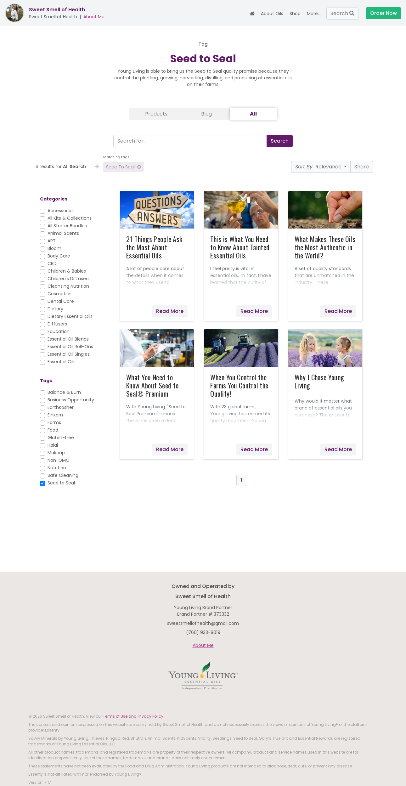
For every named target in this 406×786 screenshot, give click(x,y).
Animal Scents (63, 233)
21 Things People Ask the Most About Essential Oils (154, 247)
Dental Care (61, 301)
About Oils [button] (272, 13)
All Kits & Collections (70, 218)
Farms (54, 422)
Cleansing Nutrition (68, 286)
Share (361, 166)
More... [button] (314, 13)
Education (59, 331)
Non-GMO (59, 460)
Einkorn (55, 415)
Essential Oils (62, 362)
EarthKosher (61, 407)
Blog (206, 113)
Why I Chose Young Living (319, 381)
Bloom (54, 248)
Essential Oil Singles (69, 354)
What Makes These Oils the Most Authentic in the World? (325, 247)
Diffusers (57, 324)
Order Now (383, 13)
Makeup (56, 453)
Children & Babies (67, 271)
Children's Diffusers (69, 278)
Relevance (319, 166)
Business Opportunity (71, 400)
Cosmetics (59, 294)
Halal (53, 445)
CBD (52, 263)
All (253, 113)
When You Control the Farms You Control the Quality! (239, 385)
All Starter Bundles (67, 226)
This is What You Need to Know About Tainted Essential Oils (239, 247)
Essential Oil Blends (68, 339)
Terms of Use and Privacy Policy (133, 716)
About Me (93, 17)
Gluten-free (61, 437)
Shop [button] (295, 13)
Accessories (61, 210)
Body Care (59, 256)
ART (52, 241)
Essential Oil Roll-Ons (70, 346)
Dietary (55, 309)
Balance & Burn (64, 392)
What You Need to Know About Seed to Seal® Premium (152, 385)
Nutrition (57, 468)
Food (53, 430)
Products (156, 113)
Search (342, 13)
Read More (169, 311)
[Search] (188, 141)
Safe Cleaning (63, 475)
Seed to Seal (123, 167)
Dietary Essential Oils (70, 316)
